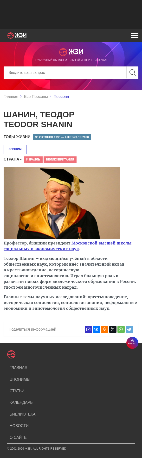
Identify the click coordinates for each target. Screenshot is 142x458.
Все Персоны (36, 97)
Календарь (21, 402)
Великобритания (60, 159)
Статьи (17, 391)
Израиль (33, 159)
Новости (19, 426)
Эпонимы (20, 379)
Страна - (13, 159)
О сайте (18, 437)
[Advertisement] (71, 14)
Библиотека (22, 414)
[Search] (71, 72)
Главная (11, 97)
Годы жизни (17, 137)
